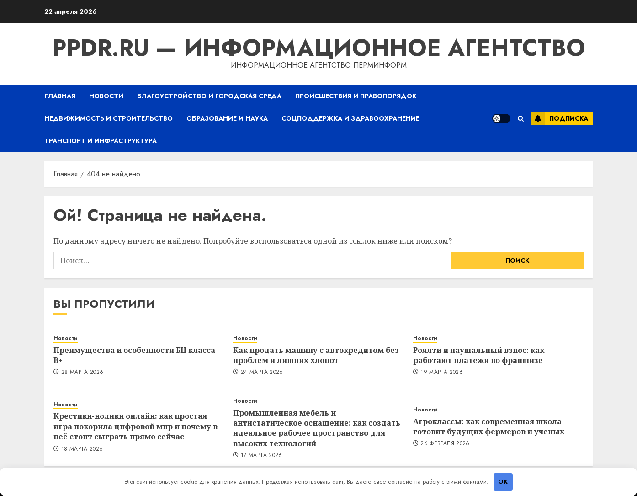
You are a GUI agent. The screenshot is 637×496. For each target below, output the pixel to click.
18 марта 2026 (82, 449)
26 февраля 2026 (444, 444)
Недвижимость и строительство (108, 118)
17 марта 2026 (261, 455)
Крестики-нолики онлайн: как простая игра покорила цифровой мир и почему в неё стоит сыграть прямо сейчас (135, 426)
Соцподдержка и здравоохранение (350, 118)
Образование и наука (227, 118)
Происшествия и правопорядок (355, 96)
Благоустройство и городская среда (209, 96)
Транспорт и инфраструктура (100, 140)
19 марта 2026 (441, 372)
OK (503, 481)
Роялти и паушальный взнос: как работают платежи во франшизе (478, 355)
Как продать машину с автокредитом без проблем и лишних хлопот (316, 355)
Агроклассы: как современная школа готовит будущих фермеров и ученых (488, 426)
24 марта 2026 (262, 372)
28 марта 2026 (82, 372)
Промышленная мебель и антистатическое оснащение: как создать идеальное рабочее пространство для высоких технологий (316, 428)
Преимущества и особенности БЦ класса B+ (134, 355)
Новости (106, 96)
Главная (59, 96)
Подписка (559, 118)
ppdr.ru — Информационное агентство (318, 47)
